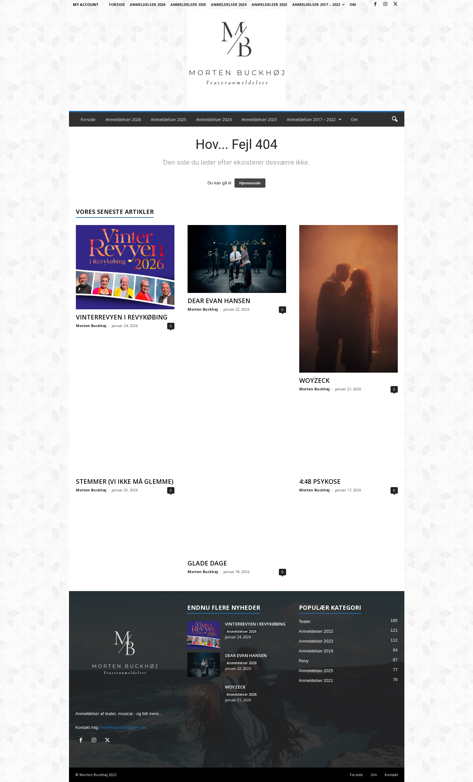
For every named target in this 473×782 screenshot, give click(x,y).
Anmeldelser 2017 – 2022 (318, 4)
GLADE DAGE (207, 563)
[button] (394, 119)
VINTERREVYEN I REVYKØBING (122, 317)
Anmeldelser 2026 (147, 4)
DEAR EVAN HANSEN (219, 301)
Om (352, 4)
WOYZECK (314, 380)
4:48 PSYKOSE (320, 481)
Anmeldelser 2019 (316, 650)
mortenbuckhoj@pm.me (123, 727)
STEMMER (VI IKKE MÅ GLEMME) (124, 481)
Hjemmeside (250, 183)
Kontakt (391, 774)
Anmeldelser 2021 (316, 680)
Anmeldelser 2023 (269, 4)
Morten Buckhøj (91, 325)
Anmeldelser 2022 (316, 631)
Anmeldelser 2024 (228, 4)
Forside (117, 4)
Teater (305, 621)
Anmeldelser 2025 (188, 4)
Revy (304, 660)
